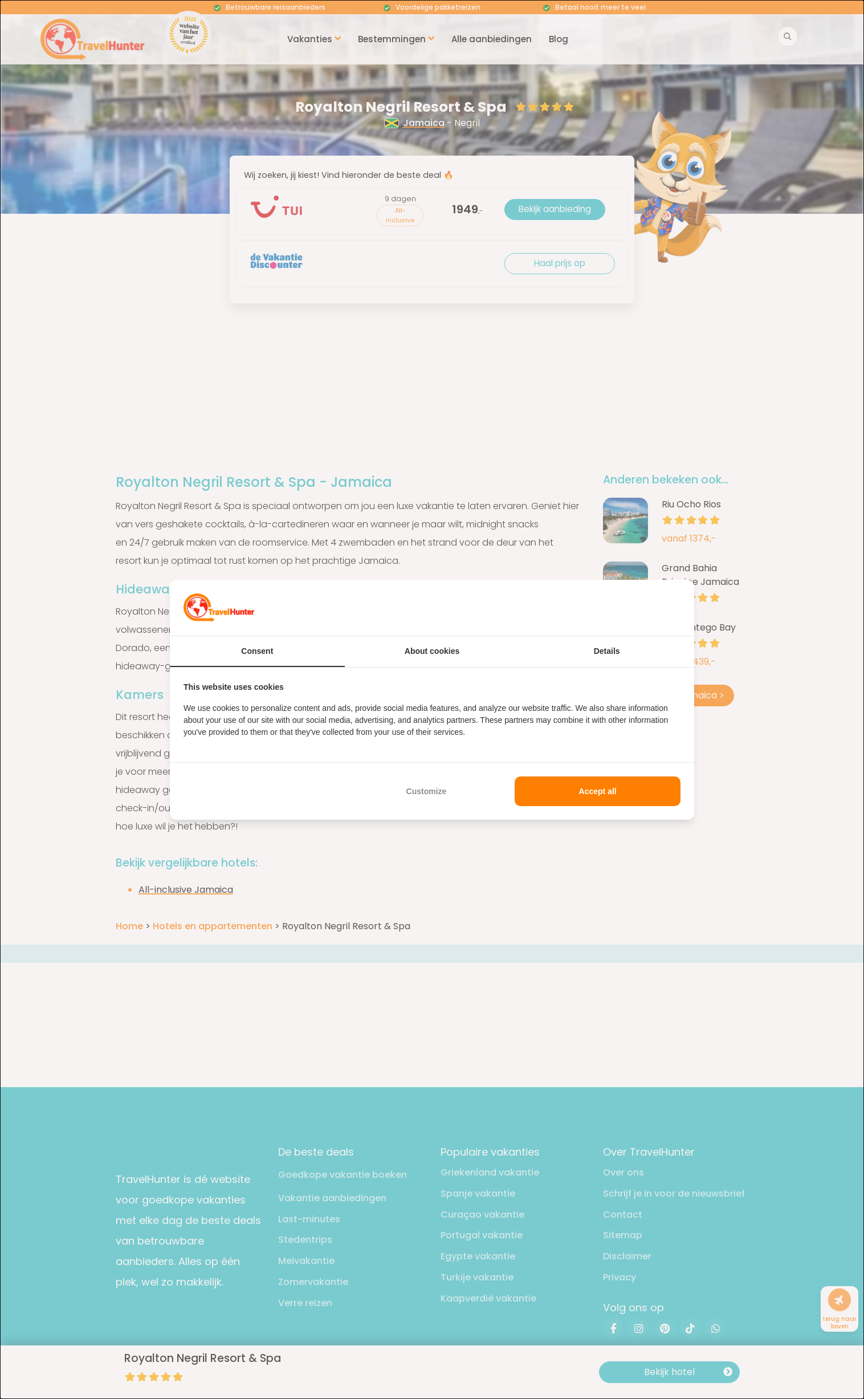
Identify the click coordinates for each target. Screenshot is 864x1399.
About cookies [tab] (432, 651)
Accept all (598, 791)
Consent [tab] (257, 651)
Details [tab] (607, 651)
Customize (426, 791)
